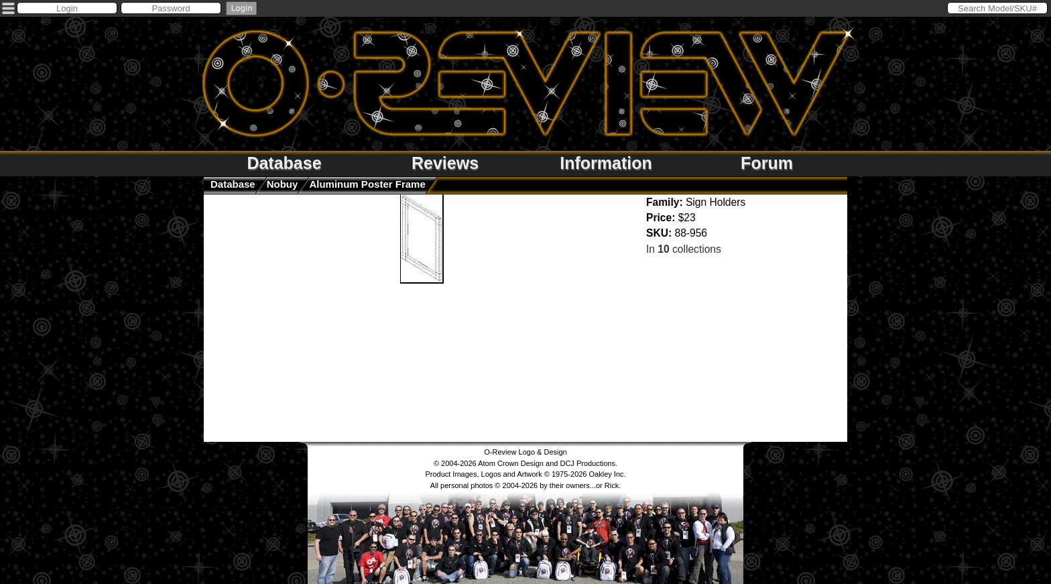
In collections (683, 249)
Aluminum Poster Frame (367, 184)
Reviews (445, 163)
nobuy (282, 184)
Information (606, 163)
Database (284, 163)
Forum (767, 163)
